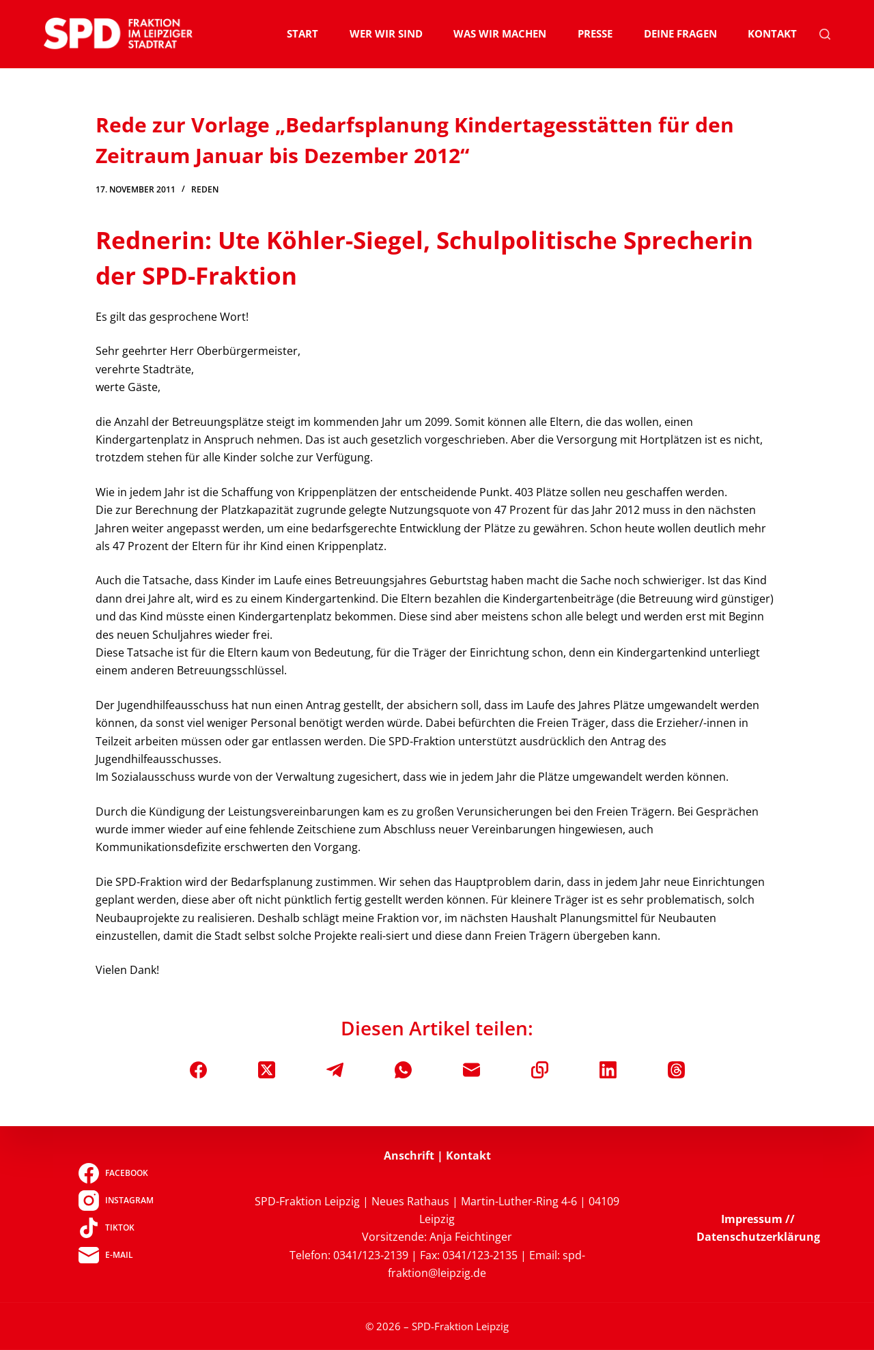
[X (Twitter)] (266, 1069)
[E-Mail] (471, 1069)
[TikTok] (116, 1228)
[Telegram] (335, 1069)
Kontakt (772, 33)
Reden (204, 189)
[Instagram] (116, 1200)
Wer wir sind (386, 33)
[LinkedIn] (608, 1069)
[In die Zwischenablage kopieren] (539, 1069)
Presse (595, 33)
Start (302, 33)
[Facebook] (198, 1069)
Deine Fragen (680, 33)
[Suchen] (824, 34)
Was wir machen (499, 33)
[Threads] (676, 1069)
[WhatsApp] (403, 1069)
